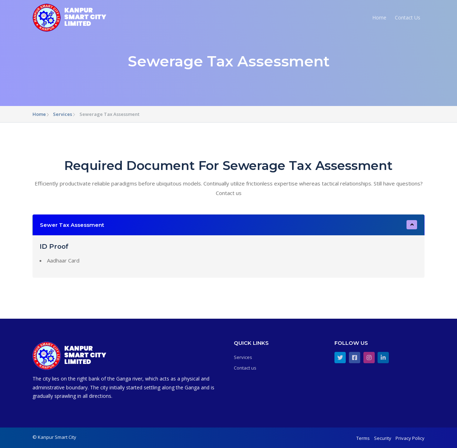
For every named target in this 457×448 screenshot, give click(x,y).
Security (382, 438)
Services (62, 114)
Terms (363, 438)
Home (379, 17)
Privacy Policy (410, 438)
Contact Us (407, 17)
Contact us (245, 368)
